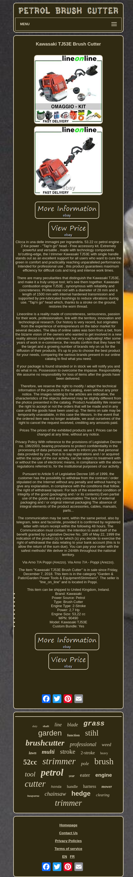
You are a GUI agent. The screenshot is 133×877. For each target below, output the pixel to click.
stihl (92, 732)
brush (104, 761)
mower (107, 787)
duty (34, 726)
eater (85, 775)
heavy (104, 753)
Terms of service (68, 849)
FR (72, 857)
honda (56, 787)
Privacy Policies (68, 841)
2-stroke (88, 752)
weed (106, 744)
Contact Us (68, 833)
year (72, 776)
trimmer (68, 803)
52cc (30, 762)
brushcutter (45, 742)
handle (72, 786)
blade (72, 724)
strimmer (59, 761)
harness (89, 786)
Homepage (68, 825)
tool (30, 774)
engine (103, 775)
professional (83, 744)
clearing (102, 795)
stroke (67, 751)
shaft (46, 726)
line (58, 724)
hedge (81, 793)
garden (50, 733)
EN (64, 857)
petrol (52, 772)
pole (85, 763)
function (73, 735)
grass (94, 724)
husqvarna (33, 795)
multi (48, 751)
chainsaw (55, 794)
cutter (35, 784)
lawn (32, 753)
